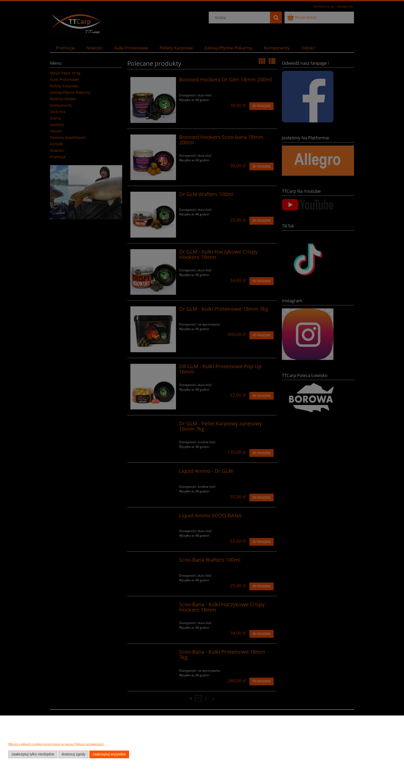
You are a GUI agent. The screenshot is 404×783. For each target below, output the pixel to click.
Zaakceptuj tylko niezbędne (33, 754)
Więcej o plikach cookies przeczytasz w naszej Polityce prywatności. (56, 744)
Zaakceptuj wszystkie (109, 754)
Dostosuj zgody (73, 754)
